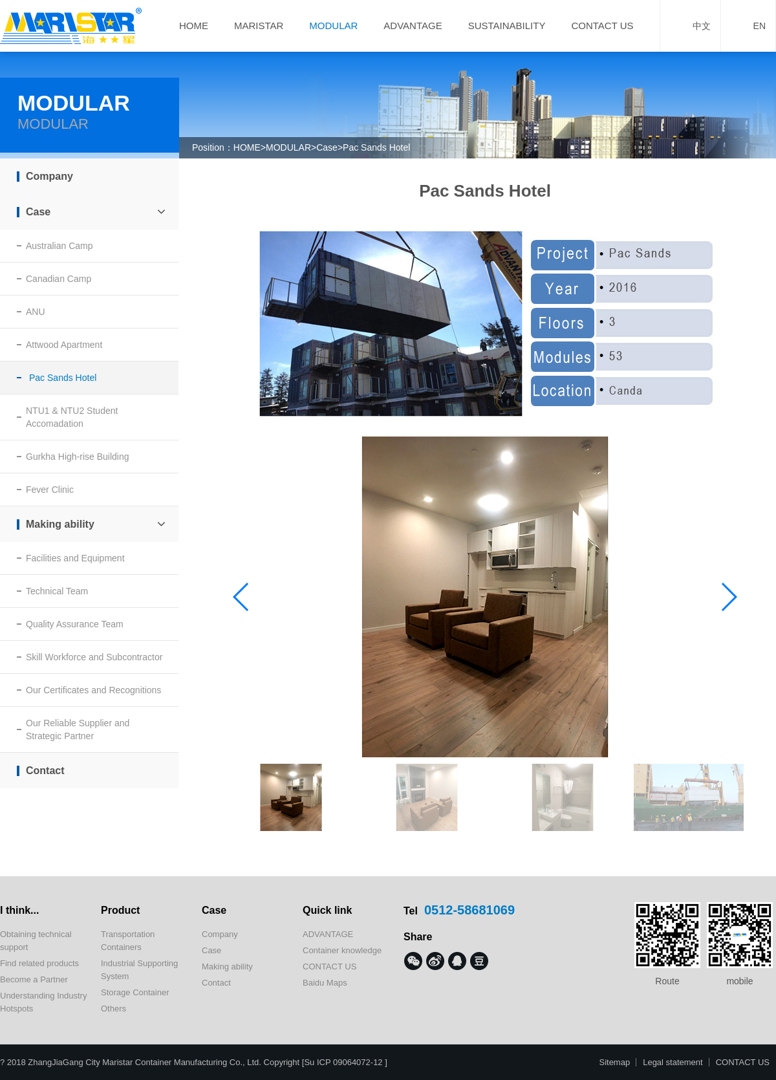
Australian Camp (59, 246)
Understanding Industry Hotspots (43, 1002)
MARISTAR (258, 25)
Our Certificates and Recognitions (93, 690)
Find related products (39, 963)
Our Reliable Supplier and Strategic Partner (77, 729)
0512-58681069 (469, 910)
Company (49, 176)
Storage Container (135, 992)
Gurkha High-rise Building (77, 456)
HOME (193, 25)
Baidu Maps (325, 983)
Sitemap (614, 1062)
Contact (45, 770)
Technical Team (57, 591)
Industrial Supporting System (139, 969)
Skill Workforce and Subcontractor (94, 657)
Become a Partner (34, 979)
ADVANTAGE (412, 25)
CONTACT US (602, 25)
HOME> (249, 147)
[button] (728, 597)
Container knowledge (342, 950)
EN (748, 25)
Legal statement (673, 1062)
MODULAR (333, 25)
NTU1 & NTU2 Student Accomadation (72, 417)
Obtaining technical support (36, 940)
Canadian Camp (58, 279)
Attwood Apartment (64, 345)
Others (113, 1008)
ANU (35, 312)
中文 (690, 25)
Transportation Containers (128, 940)
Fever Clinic (50, 489)
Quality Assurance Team (75, 624)
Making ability (96, 524)
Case (327, 147)
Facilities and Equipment (75, 558)
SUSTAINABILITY (507, 25)
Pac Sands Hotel (376, 147)
